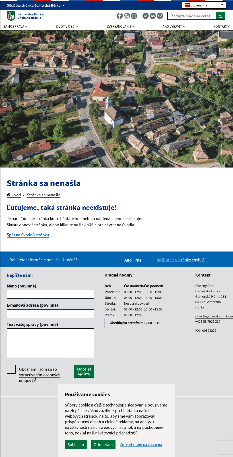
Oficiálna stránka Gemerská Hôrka (35, 5)
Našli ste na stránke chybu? (180, 259)
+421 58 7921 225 (208, 321)
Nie (139, 260)
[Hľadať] (220, 16)
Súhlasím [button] (76, 444)
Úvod (14, 194)
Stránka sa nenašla (43, 194)
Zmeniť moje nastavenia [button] (141, 444)
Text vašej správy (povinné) (32, 324)
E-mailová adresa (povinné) (32, 305)
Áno (128, 260)
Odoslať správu (84, 371)
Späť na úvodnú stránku (28, 234)
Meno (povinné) (21, 286)
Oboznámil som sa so (39, 375)
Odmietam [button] (103, 444)
